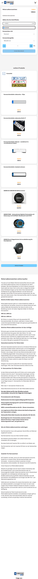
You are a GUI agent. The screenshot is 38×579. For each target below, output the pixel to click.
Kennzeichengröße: (8, 38)
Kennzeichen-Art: (8, 31)
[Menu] (2, 2)
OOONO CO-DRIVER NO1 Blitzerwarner (14, 190)
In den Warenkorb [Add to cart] (19, 51)
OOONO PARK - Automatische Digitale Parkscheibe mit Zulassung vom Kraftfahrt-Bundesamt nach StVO (19, 215)
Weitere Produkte (19, 265)
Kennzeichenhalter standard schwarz (14, 167)
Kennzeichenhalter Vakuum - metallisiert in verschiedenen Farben (16, 142)
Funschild (9, 73)
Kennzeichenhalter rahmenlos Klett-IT (15, 118)
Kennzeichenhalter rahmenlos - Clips (14, 94)
